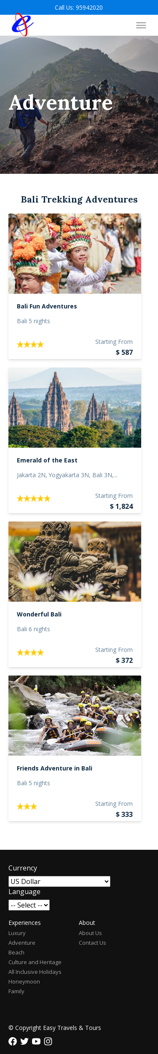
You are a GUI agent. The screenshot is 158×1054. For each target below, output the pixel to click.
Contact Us (92, 942)
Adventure (21, 942)
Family (16, 991)
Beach (16, 952)
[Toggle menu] (141, 25)
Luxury (17, 933)
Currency (22, 868)
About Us (90, 933)
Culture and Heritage (35, 962)
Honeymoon (24, 981)
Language (24, 891)
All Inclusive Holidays (35, 972)
